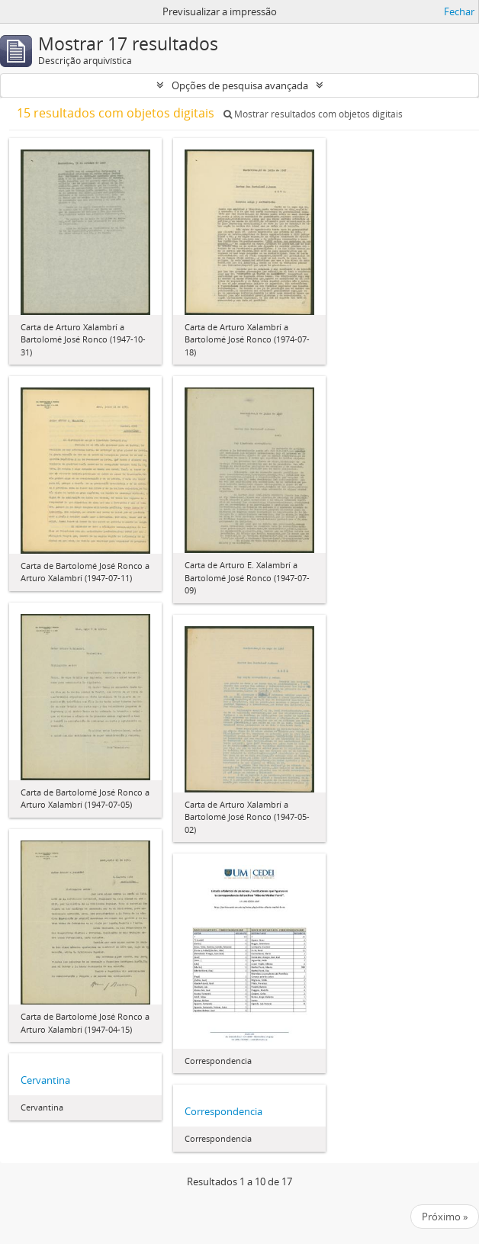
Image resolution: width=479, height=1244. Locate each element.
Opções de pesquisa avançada (240, 85)
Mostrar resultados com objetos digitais (313, 114)
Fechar (459, 11)
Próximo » (445, 1216)
